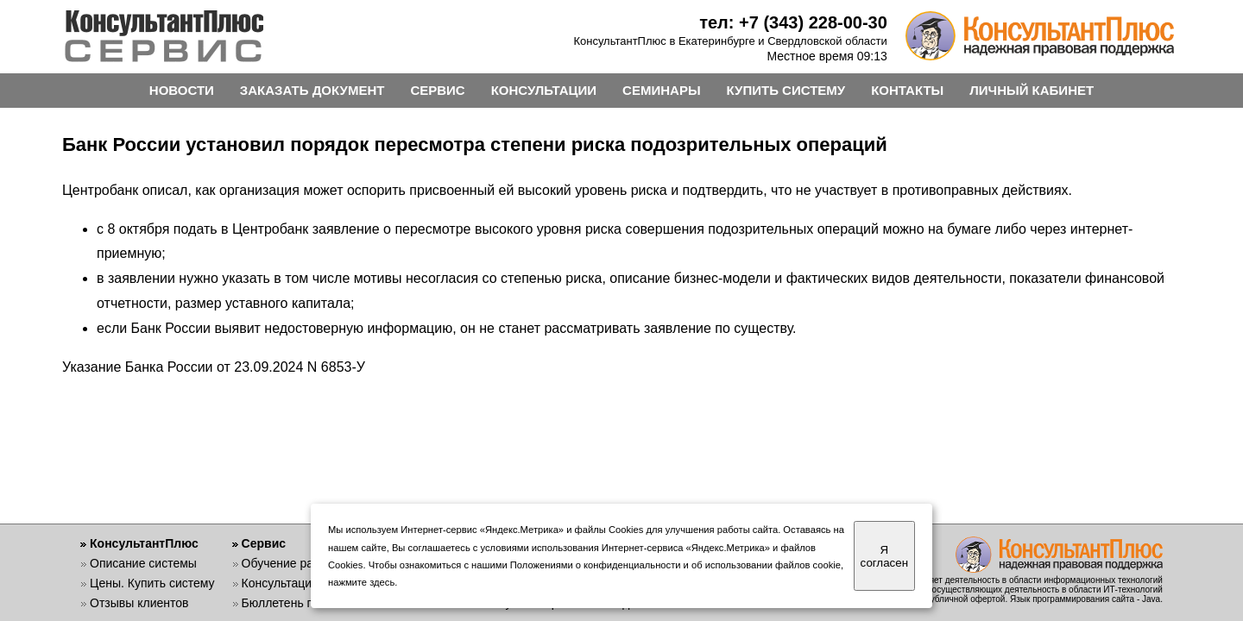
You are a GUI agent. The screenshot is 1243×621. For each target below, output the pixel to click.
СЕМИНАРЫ (661, 90)
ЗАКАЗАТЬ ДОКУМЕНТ (312, 90)
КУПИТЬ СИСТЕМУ (786, 90)
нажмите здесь (361, 582)
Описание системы (143, 563)
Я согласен (884, 556)
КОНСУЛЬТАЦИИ (543, 90)
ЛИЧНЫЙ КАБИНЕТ (1031, 90)
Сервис (264, 543)
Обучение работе (290, 563)
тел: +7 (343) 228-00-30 (793, 22)
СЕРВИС (437, 90)
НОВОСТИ (181, 90)
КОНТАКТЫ (907, 90)
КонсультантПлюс (144, 543)
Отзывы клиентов (139, 603)
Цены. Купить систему (152, 583)
